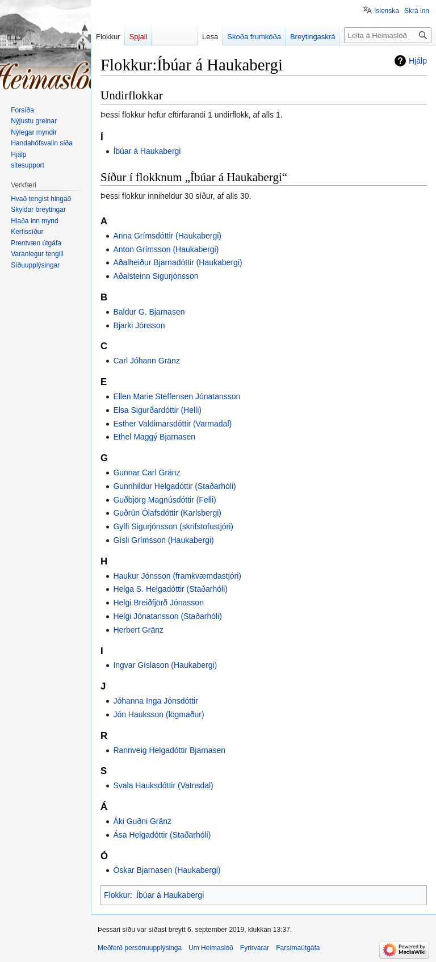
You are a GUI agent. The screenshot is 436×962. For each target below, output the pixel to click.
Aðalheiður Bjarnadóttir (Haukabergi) (177, 262)
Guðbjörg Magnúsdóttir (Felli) (164, 499)
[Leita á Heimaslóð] (387, 35)
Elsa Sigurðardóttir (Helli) (157, 410)
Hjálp (418, 60)
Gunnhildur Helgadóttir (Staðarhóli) (174, 486)
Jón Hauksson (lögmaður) (158, 714)
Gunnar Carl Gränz (146, 472)
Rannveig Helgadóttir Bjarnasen (169, 750)
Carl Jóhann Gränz (146, 360)
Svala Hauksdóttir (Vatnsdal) (163, 785)
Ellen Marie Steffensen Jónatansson (176, 396)
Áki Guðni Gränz (142, 821)
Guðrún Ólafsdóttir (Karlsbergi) (167, 512)
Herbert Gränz (138, 629)
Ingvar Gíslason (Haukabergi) (165, 665)
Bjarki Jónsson (139, 325)
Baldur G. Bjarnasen (149, 311)
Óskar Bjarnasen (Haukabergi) (166, 870)
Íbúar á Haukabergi (147, 151)
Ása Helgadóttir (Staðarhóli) (162, 834)
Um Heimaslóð (210, 948)
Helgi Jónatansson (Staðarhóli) (167, 616)
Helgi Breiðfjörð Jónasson (158, 602)
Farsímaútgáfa (298, 948)
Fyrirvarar (254, 948)
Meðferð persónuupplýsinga (140, 948)
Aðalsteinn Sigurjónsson (155, 276)
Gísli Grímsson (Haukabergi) (163, 540)
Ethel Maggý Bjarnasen (154, 436)
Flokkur (117, 895)
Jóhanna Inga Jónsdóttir (155, 700)
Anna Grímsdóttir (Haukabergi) (167, 235)
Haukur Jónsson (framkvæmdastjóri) (177, 575)
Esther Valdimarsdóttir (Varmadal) (172, 423)
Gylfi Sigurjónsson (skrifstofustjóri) (173, 526)
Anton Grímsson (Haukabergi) (166, 249)
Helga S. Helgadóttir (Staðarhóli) (170, 588)
